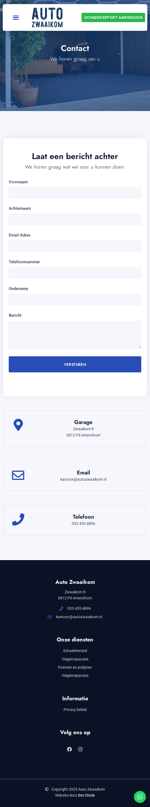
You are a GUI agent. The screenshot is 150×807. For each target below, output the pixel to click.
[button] (16, 17)
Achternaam (20, 208)
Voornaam (18, 182)
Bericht (15, 315)
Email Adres (20, 235)
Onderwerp (18, 288)
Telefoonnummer (24, 261)
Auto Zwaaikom (75, 582)
